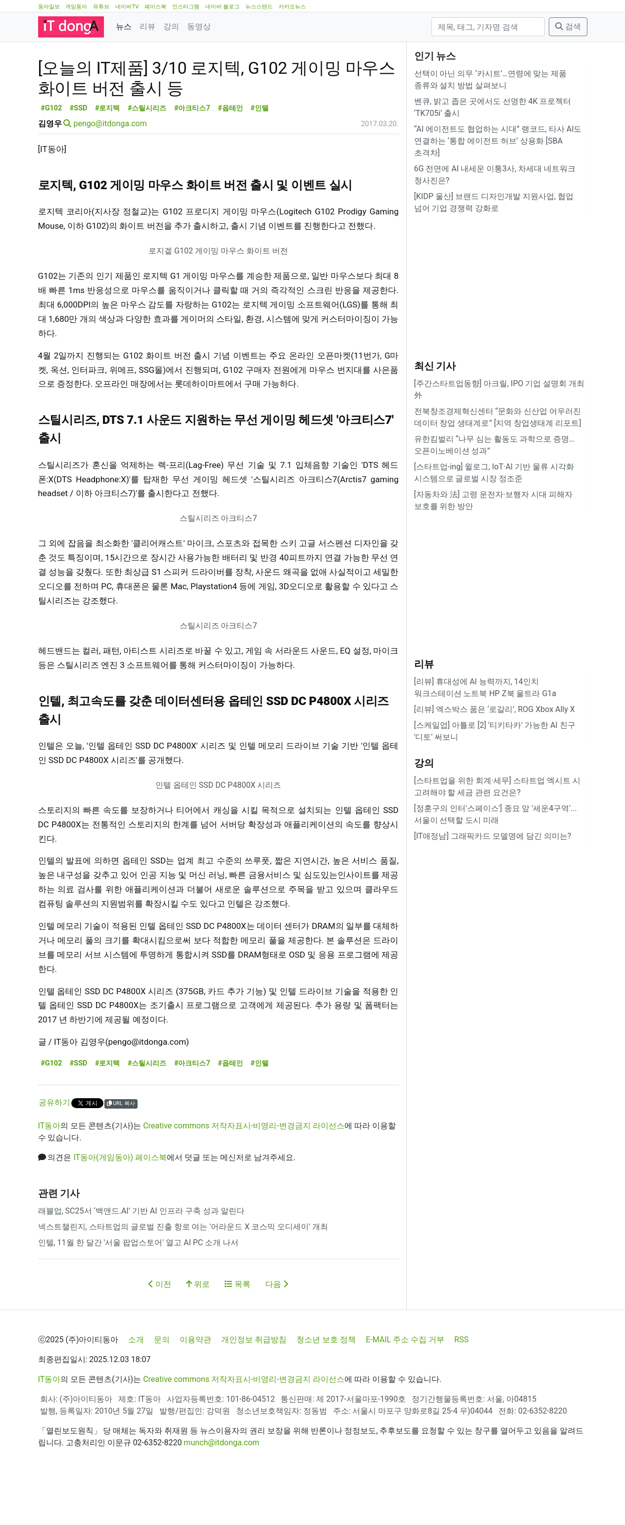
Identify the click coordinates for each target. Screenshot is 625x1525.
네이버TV (127, 6)
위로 (198, 1328)
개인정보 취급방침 (254, 1384)
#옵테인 (230, 153)
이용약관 (195, 1384)
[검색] (488, 26)
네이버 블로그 (222, 6)
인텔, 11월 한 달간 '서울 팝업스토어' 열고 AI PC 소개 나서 (138, 1287)
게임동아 (76, 6)
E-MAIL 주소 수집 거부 (405, 1384)
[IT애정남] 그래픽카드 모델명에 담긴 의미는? (493, 836)
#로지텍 (107, 153)
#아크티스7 (192, 153)
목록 (237, 1328)
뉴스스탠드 (259, 6)
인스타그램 (185, 6)
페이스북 (155, 6)
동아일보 (49, 6)
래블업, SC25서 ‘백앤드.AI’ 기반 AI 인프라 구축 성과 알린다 (141, 1255)
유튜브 (101, 6)
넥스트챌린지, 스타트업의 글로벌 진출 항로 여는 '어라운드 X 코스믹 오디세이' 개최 (183, 1271)
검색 (568, 26)
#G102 (51, 153)
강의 (171, 26)
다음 (276, 1328)
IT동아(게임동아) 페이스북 (120, 1202)
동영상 (199, 26)
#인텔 (259, 153)
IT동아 (49, 1170)
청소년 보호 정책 (326, 1384)
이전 (159, 1328)
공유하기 (54, 1147)
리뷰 (147, 26)
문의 (162, 1384)
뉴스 (124, 26)
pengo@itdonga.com (109, 168)
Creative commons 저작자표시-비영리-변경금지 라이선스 (243, 1170)
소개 (136, 1384)
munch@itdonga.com (221, 1487)
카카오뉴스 (292, 6)
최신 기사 (435, 366)
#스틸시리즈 (147, 153)
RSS (461, 1384)
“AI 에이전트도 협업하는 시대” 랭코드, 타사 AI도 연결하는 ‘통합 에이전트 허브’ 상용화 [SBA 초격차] (498, 140)
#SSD (79, 153)
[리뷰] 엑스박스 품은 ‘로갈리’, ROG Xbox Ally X (494, 709)
